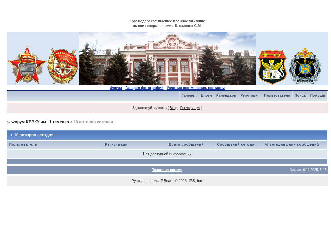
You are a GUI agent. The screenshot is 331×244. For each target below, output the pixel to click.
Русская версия (145, 181)
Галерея (189, 95)
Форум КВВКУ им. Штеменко (40, 122)
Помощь (317, 95)
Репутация (250, 95)
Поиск (300, 95)
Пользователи (277, 95)
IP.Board (166, 181)
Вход (174, 108)
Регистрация (190, 108)
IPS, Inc (195, 181)
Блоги (206, 95)
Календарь (226, 95)
